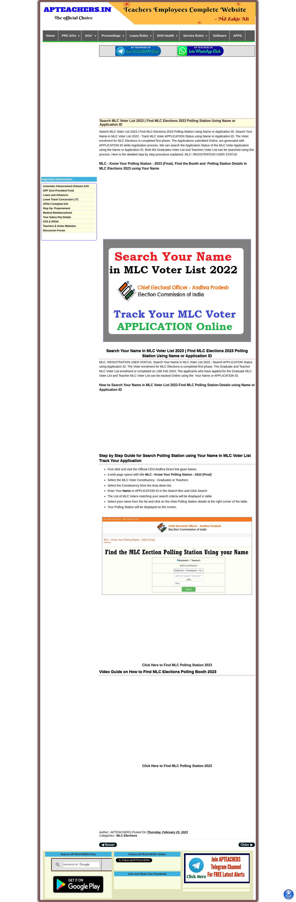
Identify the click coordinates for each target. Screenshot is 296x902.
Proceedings (111, 35)
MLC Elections (126, 835)
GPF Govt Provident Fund (58, 190)
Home (50, 35)
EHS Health (165, 35)
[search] (81, 864)
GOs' (88, 35)
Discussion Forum (54, 230)
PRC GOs (69, 35)
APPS (237, 35)
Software (219, 35)
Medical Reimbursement (57, 212)
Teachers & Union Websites (59, 226)
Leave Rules (139, 35)
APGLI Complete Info (55, 203)
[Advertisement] (177, 86)
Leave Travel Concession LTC (61, 199)
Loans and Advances (55, 195)
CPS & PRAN (51, 221)
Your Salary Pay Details (57, 217)
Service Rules (193, 35)
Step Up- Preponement (56, 208)
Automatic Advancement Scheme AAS (66, 186)
